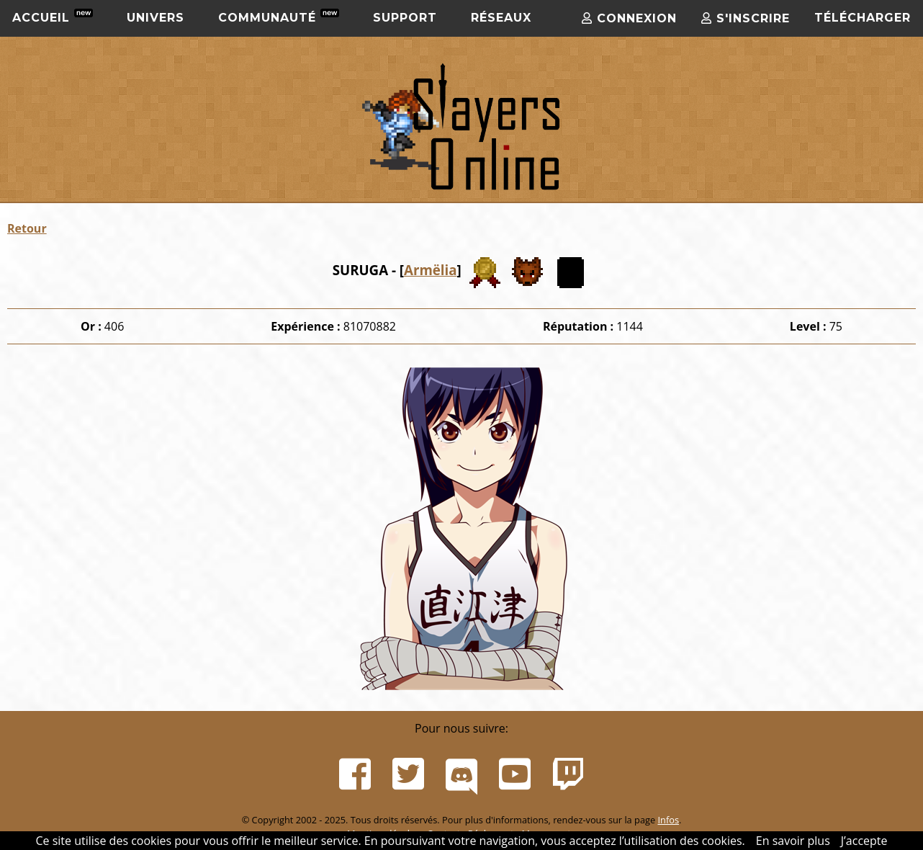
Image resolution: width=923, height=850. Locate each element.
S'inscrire (745, 18)
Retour (27, 228)
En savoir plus (793, 841)
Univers (155, 17)
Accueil (52, 16)
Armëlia (430, 270)
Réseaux (501, 17)
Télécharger (862, 17)
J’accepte (864, 841)
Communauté (278, 16)
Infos (668, 819)
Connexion (629, 18)
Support (405, 17)
